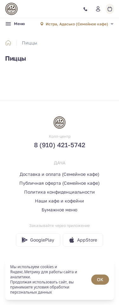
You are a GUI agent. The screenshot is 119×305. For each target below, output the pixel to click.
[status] (59, 279)
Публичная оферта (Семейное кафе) (59, 183)
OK (100, 279)
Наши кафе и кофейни (59, 200)
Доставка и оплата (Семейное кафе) (59, 174)
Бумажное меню (59, 209)
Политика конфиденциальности (59, 192)
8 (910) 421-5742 (59, 145)
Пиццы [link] (29, 42)
